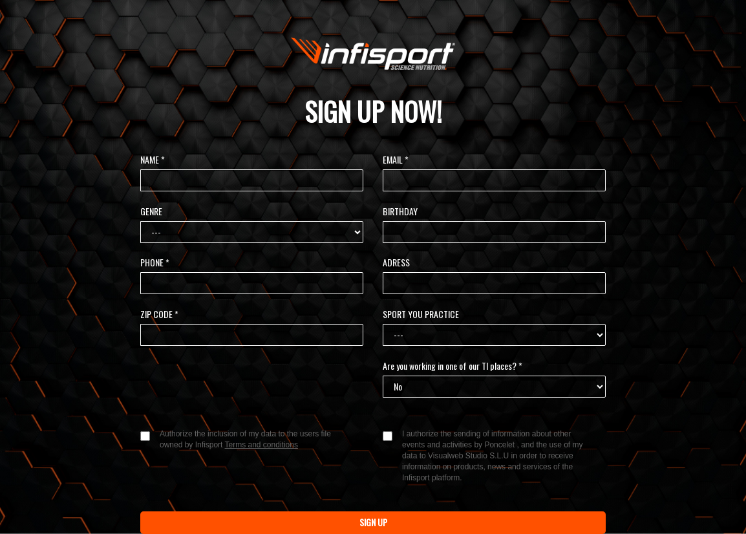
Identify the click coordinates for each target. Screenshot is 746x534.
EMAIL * (396, 159)
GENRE (151, 211)
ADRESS (396, 262)
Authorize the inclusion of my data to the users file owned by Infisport (245, 439)
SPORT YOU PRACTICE (421, 314)
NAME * (152, 159)
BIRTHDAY (400, 211)
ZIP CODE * (159, 314)
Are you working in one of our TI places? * (452, 365)
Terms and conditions (261, 444)
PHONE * (154, 262)
